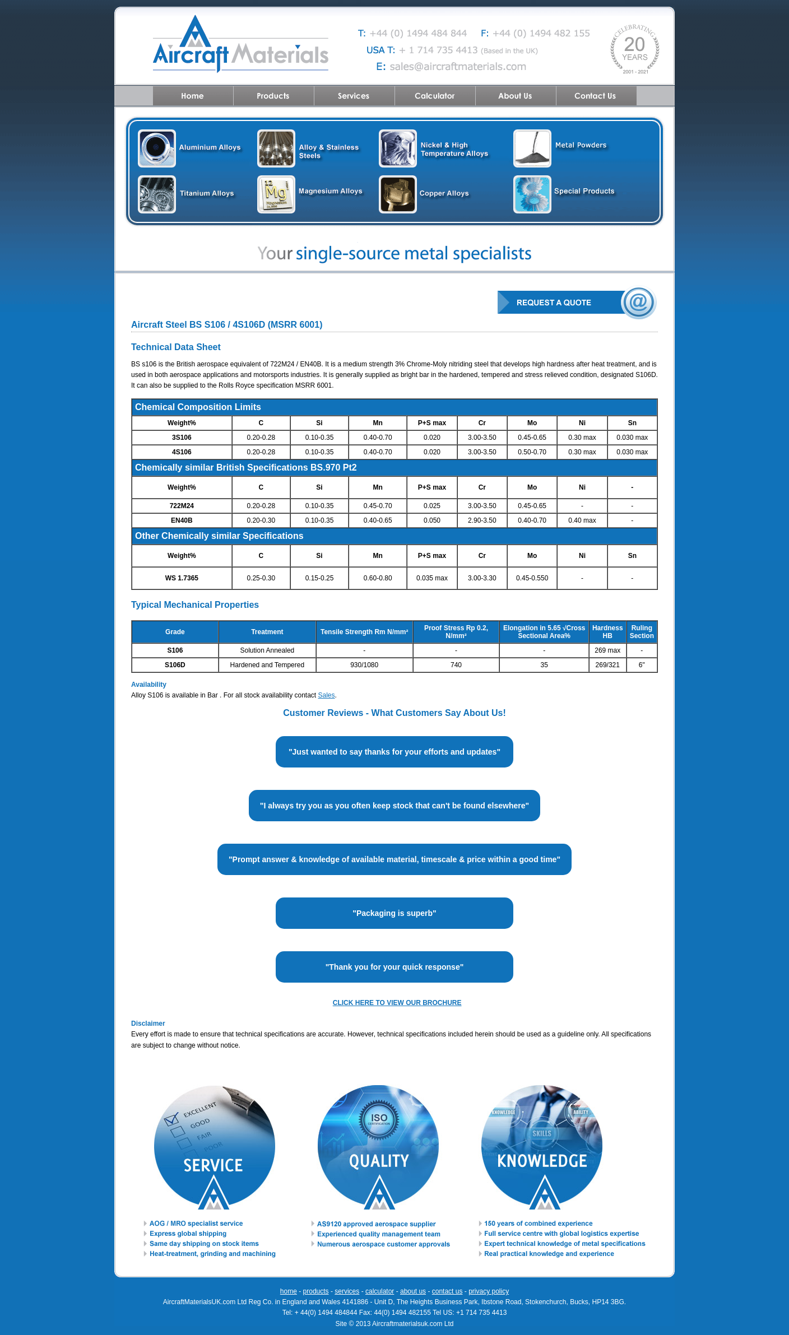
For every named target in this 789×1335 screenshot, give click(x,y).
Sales (326, 695)
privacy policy (488, 1291)
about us (413, 1291)
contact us (447, 1291)
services (347, 1291)
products (316, 1291)
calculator (379, 1291)
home (288, 1291)
